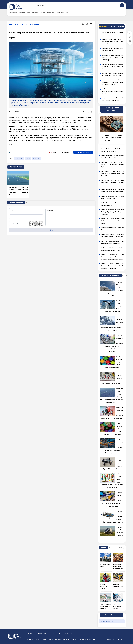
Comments (120, 26)
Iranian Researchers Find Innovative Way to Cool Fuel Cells (112, 197)
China (28, 158)
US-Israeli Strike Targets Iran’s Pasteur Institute (112, 50)
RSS (72, 633)
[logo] (18, 7)
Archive (52, 633)
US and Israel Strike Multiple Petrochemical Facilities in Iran (112, 74)
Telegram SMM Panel (107, 621)
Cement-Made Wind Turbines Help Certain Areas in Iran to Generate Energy (112, 221)
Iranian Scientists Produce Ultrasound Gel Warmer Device (112, 249)
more (125, 275)
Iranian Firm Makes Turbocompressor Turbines (112, 229)
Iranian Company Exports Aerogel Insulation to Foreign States (112, 157)
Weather (59, 633)
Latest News (103, 26)
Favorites (112, 26)
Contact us (38, 633)
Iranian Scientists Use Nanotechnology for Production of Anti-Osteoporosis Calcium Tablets (112, 257)
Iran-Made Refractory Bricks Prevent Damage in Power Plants (112, 150)
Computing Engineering (30, 24)
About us (30, 633)
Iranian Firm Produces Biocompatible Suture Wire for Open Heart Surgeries (112, 191)
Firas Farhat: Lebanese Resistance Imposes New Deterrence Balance (112, 82)
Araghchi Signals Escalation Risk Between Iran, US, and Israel (112, 99)
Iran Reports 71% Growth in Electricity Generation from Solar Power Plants (112, 174)
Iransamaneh (122, 639)
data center (19, 158)
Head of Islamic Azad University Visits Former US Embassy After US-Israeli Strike (112, 42)
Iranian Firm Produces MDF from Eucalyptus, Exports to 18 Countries (112, 236)
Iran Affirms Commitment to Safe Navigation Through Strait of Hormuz (112, 66)
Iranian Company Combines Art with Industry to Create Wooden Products (112, 138)
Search (46, 633)
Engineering (13, 24)
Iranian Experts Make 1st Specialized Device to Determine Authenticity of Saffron (112, 266)
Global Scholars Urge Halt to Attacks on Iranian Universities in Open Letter (112, 91)
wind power (36, 158)
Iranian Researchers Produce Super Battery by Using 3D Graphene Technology (112, 212)
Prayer (66, 633)
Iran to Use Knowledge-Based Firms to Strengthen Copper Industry (112, 242)
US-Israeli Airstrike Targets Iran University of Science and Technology (112, 57)
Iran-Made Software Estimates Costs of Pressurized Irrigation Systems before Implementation (112, 164)
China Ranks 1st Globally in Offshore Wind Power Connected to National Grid (18, 191)
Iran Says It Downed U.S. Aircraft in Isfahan (112, 34)
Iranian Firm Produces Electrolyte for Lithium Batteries (112, 204)
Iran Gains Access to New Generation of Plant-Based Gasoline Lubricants (112, 183)
